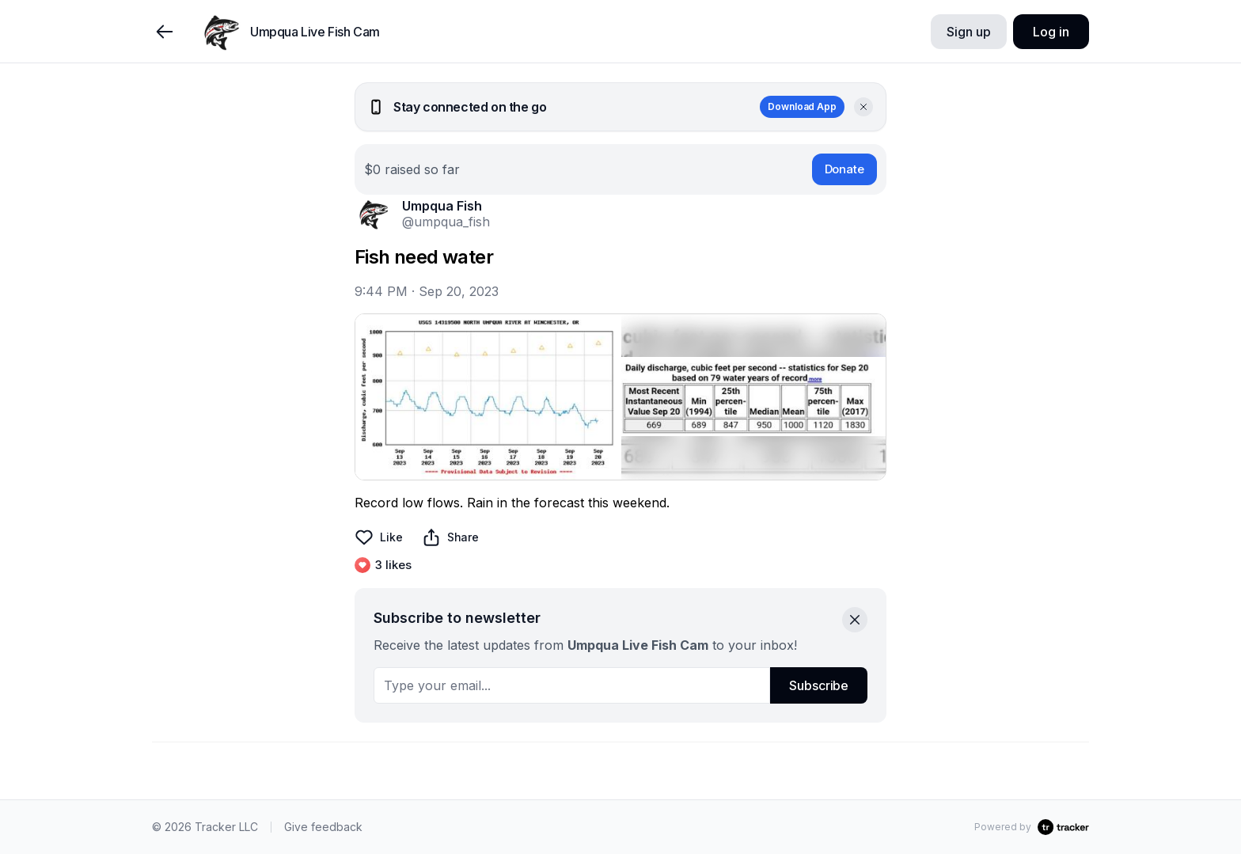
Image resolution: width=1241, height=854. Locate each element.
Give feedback (323, 826)
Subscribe (818, 685)
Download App (802, 106)
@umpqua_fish (446, 222)
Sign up (968, 32)
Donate (844, 168)
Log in (1050, 32)
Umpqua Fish (442, 206)
